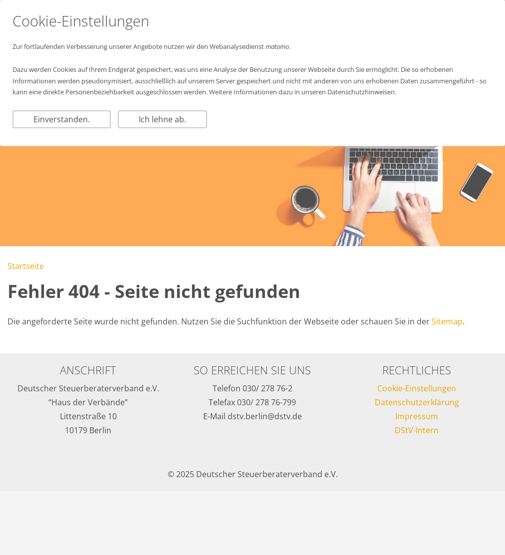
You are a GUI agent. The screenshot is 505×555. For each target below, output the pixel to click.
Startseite (25, 266)
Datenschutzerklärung (417, 402)
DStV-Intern (417, 430)
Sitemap (447, 321)
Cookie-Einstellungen (416, 388)
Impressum (416, 416)
